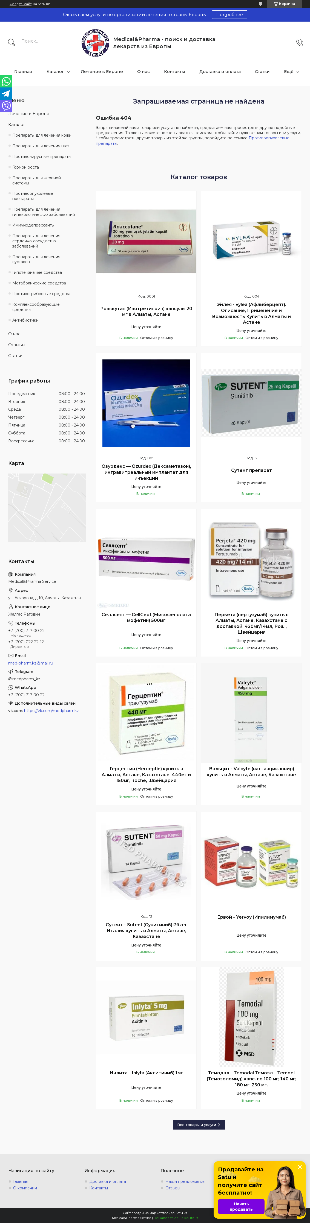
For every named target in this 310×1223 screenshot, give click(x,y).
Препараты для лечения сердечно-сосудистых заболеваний (36, 241)
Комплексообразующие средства (36, 307)
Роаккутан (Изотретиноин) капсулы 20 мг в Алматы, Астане (146, 311)
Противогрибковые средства (41, 293)
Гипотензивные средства (37, 272)
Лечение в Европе (102, 71)
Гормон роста (25, 167)
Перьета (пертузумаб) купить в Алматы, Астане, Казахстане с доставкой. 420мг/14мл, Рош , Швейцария (251, 623)
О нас (143, 71)
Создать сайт (20, 4)
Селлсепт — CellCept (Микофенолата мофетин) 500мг (146, 617)
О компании (25, 1188)
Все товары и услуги (196, 1124)
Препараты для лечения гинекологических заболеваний (43, 212)
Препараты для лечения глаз (40, 145)
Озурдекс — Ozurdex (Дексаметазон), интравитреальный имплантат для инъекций (146, 472)
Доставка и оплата (220, 71)
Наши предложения (185, 1181)
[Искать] (11, 43)
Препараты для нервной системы (36, 180)
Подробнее (229, 14)
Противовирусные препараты (41, 156)
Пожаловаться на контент (176, 1218)
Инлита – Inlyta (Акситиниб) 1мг (146, 1072)
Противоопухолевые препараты (32, 196)
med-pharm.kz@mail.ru (30, 663)
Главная (23, 71)
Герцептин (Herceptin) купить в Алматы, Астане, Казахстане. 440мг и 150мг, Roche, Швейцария (146, 774)
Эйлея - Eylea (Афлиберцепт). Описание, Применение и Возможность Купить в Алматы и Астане (251, 313)
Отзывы (16, 344)
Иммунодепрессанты (33, 225)
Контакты (174, 71)
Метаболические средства (39, 283)
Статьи (262, 71)
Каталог (55, 71)
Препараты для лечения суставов (36, 259)
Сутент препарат (251, 470)
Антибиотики (25, 320)
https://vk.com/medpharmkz (51, 710)
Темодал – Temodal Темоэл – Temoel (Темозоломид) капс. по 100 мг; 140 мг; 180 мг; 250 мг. (251, 1078)
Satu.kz (182, 1213)
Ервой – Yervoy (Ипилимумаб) (251, 917)
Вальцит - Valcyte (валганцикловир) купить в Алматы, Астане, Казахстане (251, 771)
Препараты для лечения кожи (41, 135)
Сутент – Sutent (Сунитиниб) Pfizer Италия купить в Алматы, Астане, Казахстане (146, 930)
